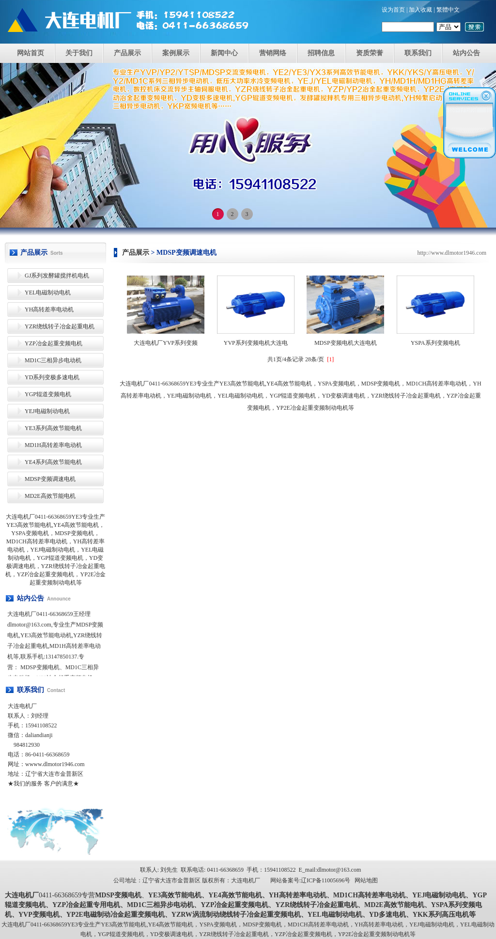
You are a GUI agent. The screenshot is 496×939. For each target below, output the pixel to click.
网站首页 (30, 53)
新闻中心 (224, 53)
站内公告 (466, 53)
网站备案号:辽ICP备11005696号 (310, 880)
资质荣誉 (369, 53)
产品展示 (127, 53)
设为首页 (393, 9)
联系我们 (418, 53)
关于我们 (79, 53)
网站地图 (366, 880)
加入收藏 (420, 9)
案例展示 (175, 53)
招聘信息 (321, 53)
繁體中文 (448, 9)
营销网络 (272, 53)
